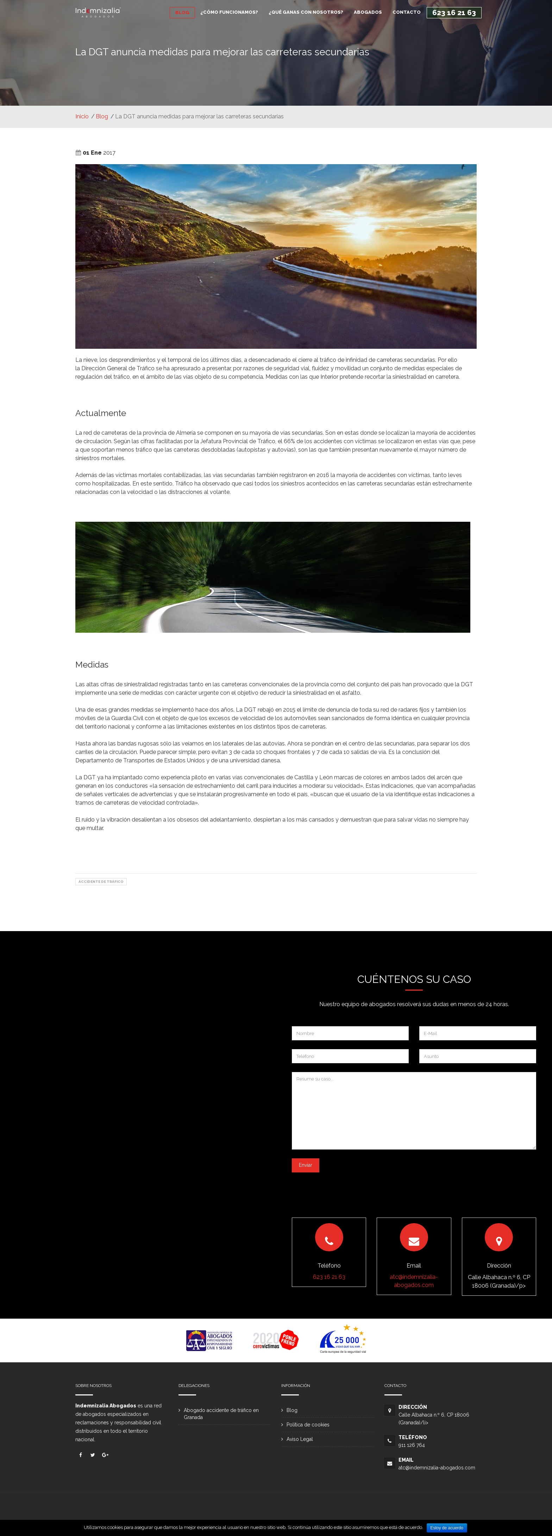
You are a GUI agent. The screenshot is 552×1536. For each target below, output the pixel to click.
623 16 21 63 (454, 12)
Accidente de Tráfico (101, 882)
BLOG (182, 12)
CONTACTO (407, 12)
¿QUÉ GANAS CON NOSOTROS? (306, 12)
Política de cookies (308, 1424)
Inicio (82, 116)
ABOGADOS (368, 12)
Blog (102, 116)
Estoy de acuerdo (447, 1527)
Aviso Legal (300, 1439)
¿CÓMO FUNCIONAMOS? (229, 12)
